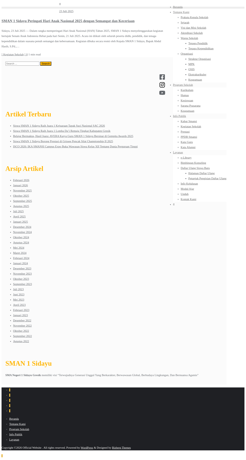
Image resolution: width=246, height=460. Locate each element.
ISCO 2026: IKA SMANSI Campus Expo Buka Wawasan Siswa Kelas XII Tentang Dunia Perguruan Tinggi (75, 146)
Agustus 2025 (21, 206)
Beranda (14, 418)
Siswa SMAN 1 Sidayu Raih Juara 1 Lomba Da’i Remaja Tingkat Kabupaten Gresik (62, 130)
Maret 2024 (20, 252)
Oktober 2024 (21, 237)
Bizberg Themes (121, 447)
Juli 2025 (18, 211)
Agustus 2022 (21, 341)
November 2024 (22, 232)
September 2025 (22, 200)
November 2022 (22, 325)
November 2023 (22, 273)
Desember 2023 (22, 268)
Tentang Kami (17, 424)
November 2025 (22, 190)
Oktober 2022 (21, 330)
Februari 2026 (21, 180)
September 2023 (22, 284)
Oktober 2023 (21, 278)
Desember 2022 (22, 320)
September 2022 (22, 336)
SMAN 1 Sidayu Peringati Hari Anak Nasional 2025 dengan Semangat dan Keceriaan (68, 21)
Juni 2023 (18, 294)
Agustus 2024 (21, 242)
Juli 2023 (18, 289)
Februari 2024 (21, 258)
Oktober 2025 (21, 195)
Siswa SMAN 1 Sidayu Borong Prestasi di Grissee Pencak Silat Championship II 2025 (63, 141)
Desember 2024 (22, 226)
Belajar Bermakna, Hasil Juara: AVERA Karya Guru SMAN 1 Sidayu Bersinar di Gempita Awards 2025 (73, 136)
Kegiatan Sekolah (13, 54)
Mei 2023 (18, 299)
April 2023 (19, 304)
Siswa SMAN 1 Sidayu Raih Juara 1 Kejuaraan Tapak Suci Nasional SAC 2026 (59, 125)
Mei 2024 (18, 247)
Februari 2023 (21, 310)
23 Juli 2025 (66, 11)
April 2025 (19, 216)
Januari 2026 (20, 185)
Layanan (14, 439)
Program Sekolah (19, 429)
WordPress (87, 447)
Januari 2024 (20, 263)
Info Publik (15, 434)
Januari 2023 (20, 315)
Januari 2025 (20, 221)
